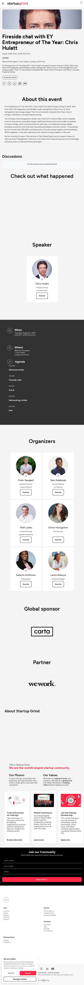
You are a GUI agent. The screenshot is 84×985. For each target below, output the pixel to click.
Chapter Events (49, 913)
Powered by (42, 980)
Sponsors (6, 917)
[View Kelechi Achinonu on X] (25, 570)
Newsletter (47, 924)
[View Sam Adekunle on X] (58, 475)
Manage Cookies (20, 979)
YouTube (47, 929)
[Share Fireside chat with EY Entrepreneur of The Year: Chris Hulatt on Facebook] (4, 83)
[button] (81, 3)
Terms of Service (41, 973)
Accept (28, 973)
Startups (6, 915)
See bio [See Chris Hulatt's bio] (42, 296)
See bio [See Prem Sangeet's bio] (26, 492)
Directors (6, 919)
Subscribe (41, 879)
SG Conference (49, 911)
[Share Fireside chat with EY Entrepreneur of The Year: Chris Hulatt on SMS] (25, 83)
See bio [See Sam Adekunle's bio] (58, 492)
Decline (11, 973)
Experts (5, 913)
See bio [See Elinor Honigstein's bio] (58, 540)
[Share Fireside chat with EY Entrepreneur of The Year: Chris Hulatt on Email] (20, 83)
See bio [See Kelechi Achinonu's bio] (26, 584)
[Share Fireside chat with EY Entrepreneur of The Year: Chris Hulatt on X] (9, 83)
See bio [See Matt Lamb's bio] (26, 540)
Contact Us (7, 942)
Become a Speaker (50, 915)
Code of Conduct (53, 973)
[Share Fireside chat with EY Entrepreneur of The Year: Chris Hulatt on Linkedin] (14, 83)
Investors (6, 911)
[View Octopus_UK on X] (42, 279)
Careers (6, 940)
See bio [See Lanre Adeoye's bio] (58, 584)
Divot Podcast (48, 931)
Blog (45, 927)
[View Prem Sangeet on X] (25, 475)
